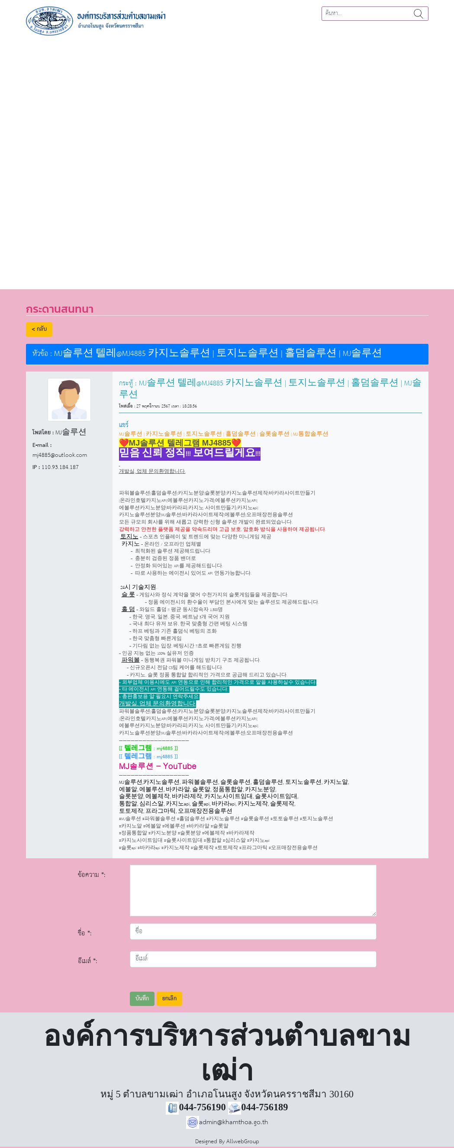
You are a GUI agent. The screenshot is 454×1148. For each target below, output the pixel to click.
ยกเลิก (169, 998)
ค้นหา (418, 13)
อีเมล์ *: (87, 961)
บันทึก (142, 998)
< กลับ (39, 329)
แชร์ (124, 425)
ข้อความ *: (92, 875)
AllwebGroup (242, 1141)
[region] (227, 159)
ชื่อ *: (85, 933)
